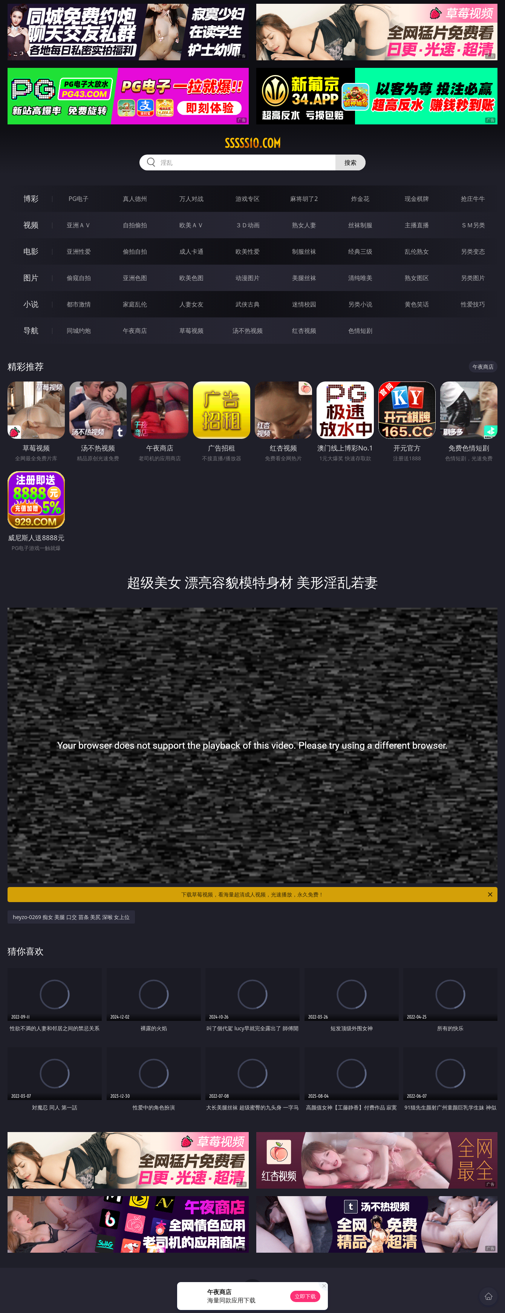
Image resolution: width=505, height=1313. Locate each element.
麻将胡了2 (304, 199)
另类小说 (360, 304)
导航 (30, 330)
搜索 (350, 162)
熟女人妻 (304, 225)
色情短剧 (360, 330)
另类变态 (473, 251)
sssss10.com (253, 143)
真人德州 (135, 199)
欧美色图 (191, 278)
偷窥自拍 (79, 278)
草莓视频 (191, 330)
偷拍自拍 (135, 251)
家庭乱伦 (135, 304)
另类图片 (473, 278)
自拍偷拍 (135, 225)
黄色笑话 (417, 304)
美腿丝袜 (304, 278)
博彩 (30, 198)
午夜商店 (135, 330)
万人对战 (191, 199)
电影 (30, 251)
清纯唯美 (360, 278)
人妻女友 (191, 304)
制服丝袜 (304, 251)
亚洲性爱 (79, 251)
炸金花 (360, 199)
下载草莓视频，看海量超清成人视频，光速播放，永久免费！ (337, 894)
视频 (30, 225)
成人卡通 (191, 251)
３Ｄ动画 (248, 225)
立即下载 (305, 1296)
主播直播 (417, 225)
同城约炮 (79, 330)
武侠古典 (248, 304)
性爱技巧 (473, 304)
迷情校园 (304, 304)
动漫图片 (248, 278)
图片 (30, 278)
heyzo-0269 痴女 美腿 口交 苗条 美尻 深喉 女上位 (71, 917)
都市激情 (79, 304)
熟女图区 (417, 278)
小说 (30, 304)
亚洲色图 (135, 278)
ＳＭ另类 (473, 225)
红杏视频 (304, 330)
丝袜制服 (360, 225)
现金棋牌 (417, 199)
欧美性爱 (248, 251)
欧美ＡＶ (191, 225)
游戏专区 (248, 199)
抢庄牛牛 (473, 199)
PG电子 (79, 199)
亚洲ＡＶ (79, 225)
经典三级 (360, 251)
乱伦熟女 (417, 251)
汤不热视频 (248, 330)
